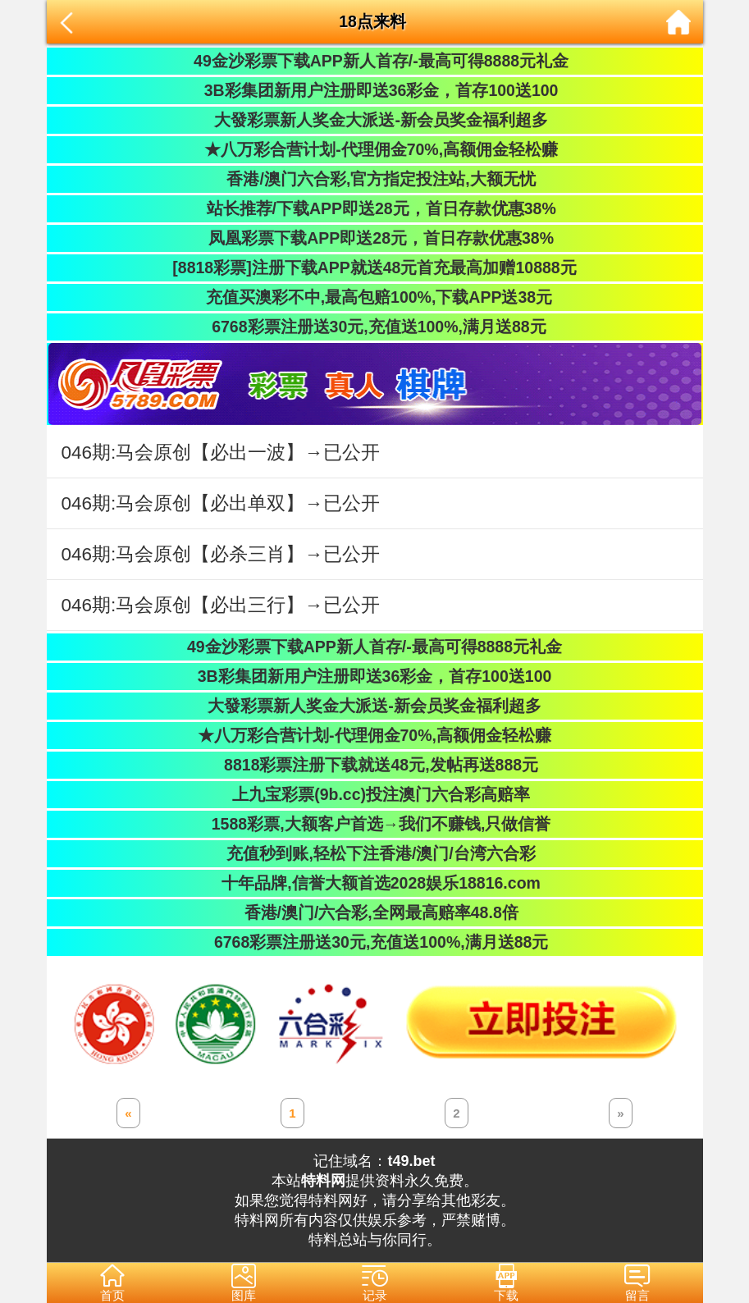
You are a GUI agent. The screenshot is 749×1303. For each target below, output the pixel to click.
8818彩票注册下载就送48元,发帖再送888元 (374, 765)
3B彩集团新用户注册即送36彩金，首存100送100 (375, 90)
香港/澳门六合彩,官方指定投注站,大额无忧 (374, 179)
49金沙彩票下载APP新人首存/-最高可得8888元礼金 (374, 61)
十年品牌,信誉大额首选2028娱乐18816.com (374, 883)
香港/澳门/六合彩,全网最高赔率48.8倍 (374, 912)
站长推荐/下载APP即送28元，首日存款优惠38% (374, 208)
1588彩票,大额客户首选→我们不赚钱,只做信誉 (375, 824)
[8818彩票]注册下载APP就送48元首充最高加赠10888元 (374, 267)
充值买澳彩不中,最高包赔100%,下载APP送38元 (374, 297)
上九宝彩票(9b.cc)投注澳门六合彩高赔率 (374, 794)
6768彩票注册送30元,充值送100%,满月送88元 (374, 327)
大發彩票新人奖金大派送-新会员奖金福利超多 (374, 120)
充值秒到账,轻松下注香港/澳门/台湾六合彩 (374, 853)
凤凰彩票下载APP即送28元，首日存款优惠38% (374, 238)
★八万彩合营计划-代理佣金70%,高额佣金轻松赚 (374, 149)
